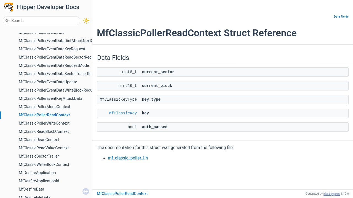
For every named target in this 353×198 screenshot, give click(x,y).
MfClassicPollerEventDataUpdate (48, 82)
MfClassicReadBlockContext (44, 131)
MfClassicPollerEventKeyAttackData (50, 98)
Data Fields (341, 16)
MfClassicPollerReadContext (44, 115)
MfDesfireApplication (37, 172)
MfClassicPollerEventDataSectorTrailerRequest (60, 74)
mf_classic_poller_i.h (128, 158)
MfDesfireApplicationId (39, 181)
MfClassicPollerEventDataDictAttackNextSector (60, 40)
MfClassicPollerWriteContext (44, 123)
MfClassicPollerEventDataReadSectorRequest (59, 57)
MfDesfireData (31, 189)
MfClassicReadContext (39, 140)
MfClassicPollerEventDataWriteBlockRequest (58, 90)
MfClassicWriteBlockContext (44, 164)
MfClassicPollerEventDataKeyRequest (52, 49)
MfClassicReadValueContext (44, 148)
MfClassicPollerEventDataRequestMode (54, 65)
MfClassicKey (123, 113)
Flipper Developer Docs (48, 7)
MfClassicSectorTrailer (39, 156)
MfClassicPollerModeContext (44, 107)
